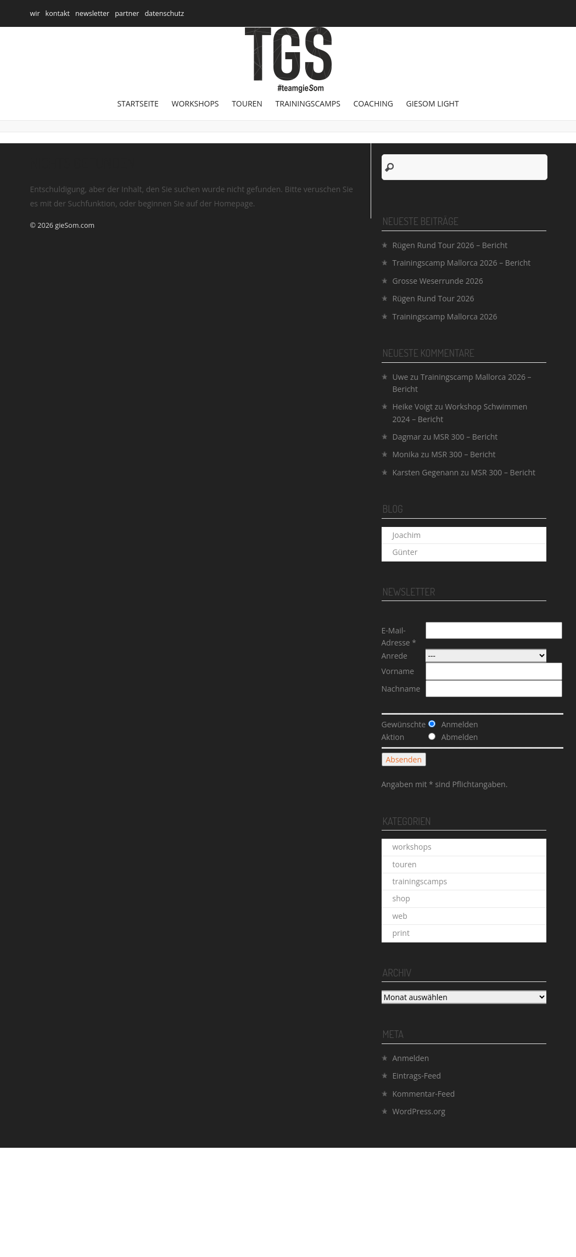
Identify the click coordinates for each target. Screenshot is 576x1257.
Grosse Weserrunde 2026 (438, 281)
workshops (195, 103)
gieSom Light (432, 103)
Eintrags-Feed (417, 1075)
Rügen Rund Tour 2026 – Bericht (450, 245)
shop (401, 898)
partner (127, 13)
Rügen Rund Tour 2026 (433, 298)
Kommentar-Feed (424, 1093)
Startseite (137, 103)
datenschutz (164, 13)
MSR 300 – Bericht (465, 436)
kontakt (58, 13)
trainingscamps (308, 103)
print (401, 933)
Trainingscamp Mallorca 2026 (445, 316)
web (400, 916)
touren (247, 103)
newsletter (92, 13)
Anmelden (411, 1058)
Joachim (407, 535)
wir (35, 13)
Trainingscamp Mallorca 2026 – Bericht (462, 262)
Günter (405, 552)
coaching (373, 103)
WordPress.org (419, 1111)
